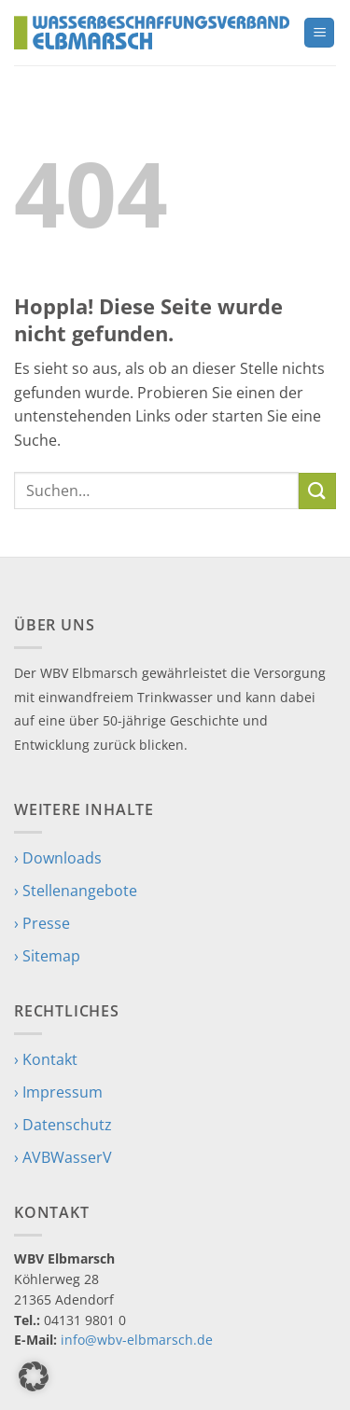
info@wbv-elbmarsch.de (137, 1339)
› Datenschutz (63, 1124)
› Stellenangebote (75, 890)
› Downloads (58, 858)
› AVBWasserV (63, 1157)
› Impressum (58, 1092)
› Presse (42, 923)
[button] (319, 33)
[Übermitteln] (317, 491)
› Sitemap (47, 956)
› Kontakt (45, 1059)
